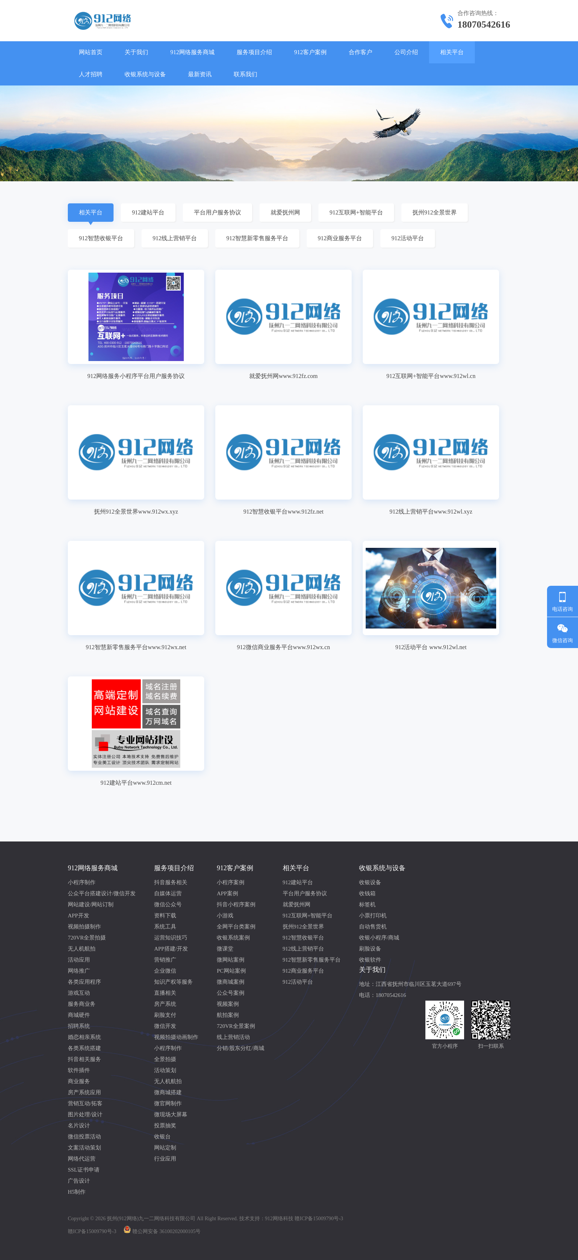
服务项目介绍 (254, 52)
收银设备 (370, 882)
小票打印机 (373, 915)
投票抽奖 (165, 1125)
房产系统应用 (84, 1092)
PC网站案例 (231, 971)
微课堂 (225, 949)
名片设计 (79, 1125)
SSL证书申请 (84, 1170)
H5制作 (77, 1192)
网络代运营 (81, 1159)
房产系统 (165, 1004)
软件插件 (79, 1070)
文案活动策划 (84, 1148)
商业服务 (79, 1081)
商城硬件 (79, 1015)
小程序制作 (81, 882)
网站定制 (165, 1148)
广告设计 (79, 1181)
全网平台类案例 (236, 927)
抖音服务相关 (170, 882)
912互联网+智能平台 (356, 212)
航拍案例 (228, 1015)
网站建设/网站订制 (91, 904)
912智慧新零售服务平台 (257, 238)
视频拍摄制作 (84, 927)
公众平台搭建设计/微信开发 (102, 893)
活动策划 (165, 1070)
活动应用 (79, 960)
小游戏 (225, 915)
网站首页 (90, 52)
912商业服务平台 (340, 238)
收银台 (162, 1137)
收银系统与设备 (145, 74)
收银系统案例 (233, 938)
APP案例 (227, 893)
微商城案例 (230, 982)
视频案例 (228, 1004)
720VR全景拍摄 (87, 938)
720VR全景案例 (236, 1026)
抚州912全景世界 (434, 212)
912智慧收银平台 (101, 238)
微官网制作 (168, 1103)
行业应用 (165, 1159)
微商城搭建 (168, 1092)
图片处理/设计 (85, 1114)
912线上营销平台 (175, 238)
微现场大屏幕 (170, 1114)
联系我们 (245, 74)
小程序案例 (230, 882)
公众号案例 (230, 993)
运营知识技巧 (170, 938)
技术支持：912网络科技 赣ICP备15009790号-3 (291, 1218)
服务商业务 (81, 1004)
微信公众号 (168, 904)
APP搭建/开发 (171, 949)
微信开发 (165, 1026)
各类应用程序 (84, 982)
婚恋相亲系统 (84, 1037)
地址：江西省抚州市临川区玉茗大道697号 (410, 984)
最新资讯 (200, 74)
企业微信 (165, 971)
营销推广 (165, 960)
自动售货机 (373, 927)
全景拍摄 (165, 1059)
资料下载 (165, 915)
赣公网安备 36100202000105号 (166, 1231)
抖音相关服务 (84, 1059)
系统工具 (165, 927)
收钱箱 (367, 893)
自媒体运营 (168, 893)
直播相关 (165, 993)
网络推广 (79, 971)
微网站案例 (230, 960)
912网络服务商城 (192, 52)
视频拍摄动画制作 (176, 1037)
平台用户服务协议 (217, 212)
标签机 (367, 904)
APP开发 (78, 915)
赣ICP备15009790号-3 (92, 1231)
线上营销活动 (233, 1037)
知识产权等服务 (173, 982)
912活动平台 (407, 238)
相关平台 (452, 52)
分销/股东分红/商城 (240, 1048)
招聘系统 (79, 1026)
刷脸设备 (370, 949)
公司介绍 (406, 52)
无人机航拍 (81, 949)
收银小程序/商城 (379, 938)
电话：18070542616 (382, 995)
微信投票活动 (84, 1137)
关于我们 (136, 52)
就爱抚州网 (285, 212)
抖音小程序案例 (236, 904)
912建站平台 (148, 212)
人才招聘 (90, 74)
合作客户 (360, 52)
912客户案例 (310, 52)
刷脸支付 (165, 1015)
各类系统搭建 (84, 1048)
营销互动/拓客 (85, 1103)
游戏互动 (79, 993)
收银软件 (370, 960)
